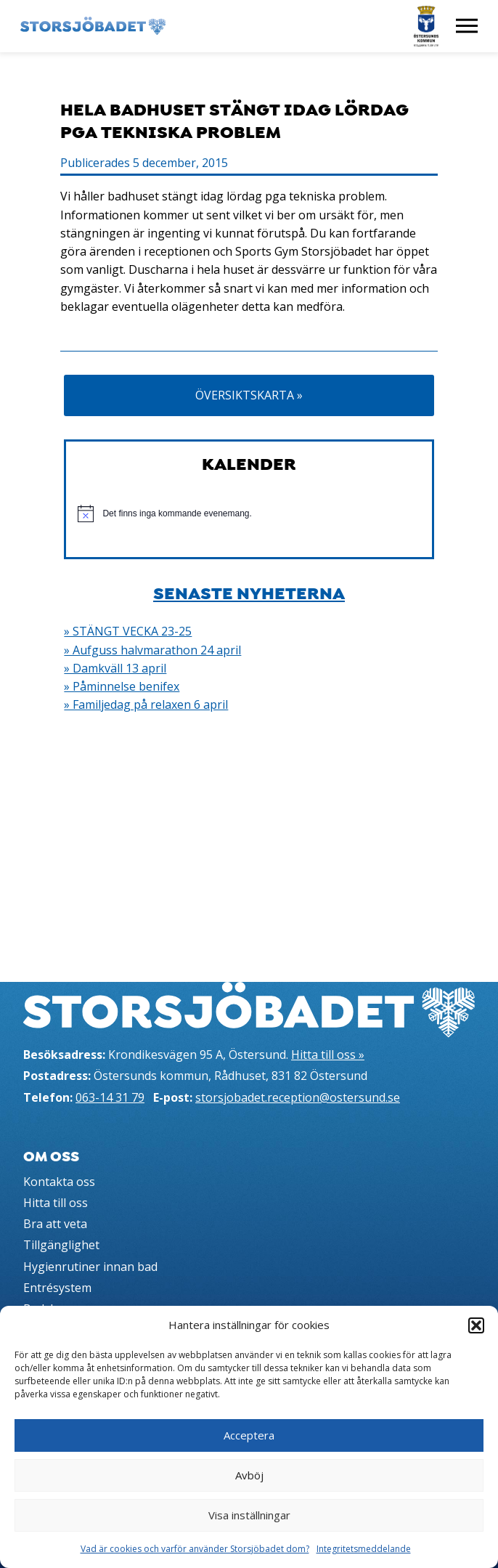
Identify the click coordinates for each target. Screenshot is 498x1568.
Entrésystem (57, 1288)
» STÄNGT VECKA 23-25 (128, 631)
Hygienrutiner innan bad (90, 1267)
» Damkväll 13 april (115, 668)
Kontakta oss (59, 1182)
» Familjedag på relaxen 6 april (146, 704)
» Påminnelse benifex (121, 686)
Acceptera (249, 1435)
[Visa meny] (467, 26)
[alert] (249, 513)
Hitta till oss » (327, 1055)
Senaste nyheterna (249, 593)
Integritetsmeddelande (364, 1549)
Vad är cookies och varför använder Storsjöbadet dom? (195, 1549)
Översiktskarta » (249, 395)
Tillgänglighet (61, 1245)
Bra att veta (55, 1224)
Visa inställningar (249, 1515)
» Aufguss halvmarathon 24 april (152, 650)
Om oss (51, 1157)
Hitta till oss (55, 1203)
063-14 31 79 (109, 1097)
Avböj (249, 1475)
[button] (476, 1325)
